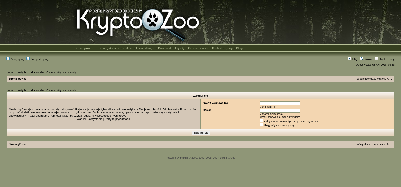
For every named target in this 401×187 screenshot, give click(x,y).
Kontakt (217, 48)
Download (164, 48)
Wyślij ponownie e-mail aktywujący (280, 117)
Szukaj (366, 59)
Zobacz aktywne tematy (61, 72)
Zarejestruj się (37, 59)
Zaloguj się (15, 59)
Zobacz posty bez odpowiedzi (25, 72)
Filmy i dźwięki (145, 48)
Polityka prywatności (117, 119)
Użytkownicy (385, 59)
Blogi (239, 48)
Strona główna (84, 48)
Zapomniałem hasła (271, 114)
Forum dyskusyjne (108, 48)
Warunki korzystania (89, 119)
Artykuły (179, 48)
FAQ (352, 59)
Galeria (127, 48)
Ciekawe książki (198, 48)
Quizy (229, 48)
